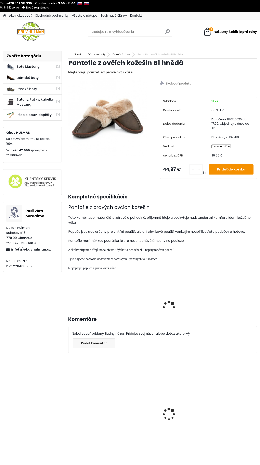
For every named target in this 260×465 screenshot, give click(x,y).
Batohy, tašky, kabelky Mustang (30, 102)
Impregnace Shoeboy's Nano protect (136, 414)
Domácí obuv (121, 54)
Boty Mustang (23, 66)
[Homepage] (4, 16)
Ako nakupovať (20, 15)
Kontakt (136, 15)
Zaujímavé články (114, 15)
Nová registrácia (37, 7)
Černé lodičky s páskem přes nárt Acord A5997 (90, 414)
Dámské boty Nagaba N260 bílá (182, 403)
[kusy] (196, 169)
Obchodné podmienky (52, 15)
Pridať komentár (94, 343)
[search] (167, 33)
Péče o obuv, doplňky (29, 115)
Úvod (77, 54)
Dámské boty (22, 78)
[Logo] (31, 32)
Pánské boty (21, 89)
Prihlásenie (11, 7)
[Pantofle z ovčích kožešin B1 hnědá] (107, 117)
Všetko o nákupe (84, 15)
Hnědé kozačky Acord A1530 (229, 414)
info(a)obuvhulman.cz (31, 249)
